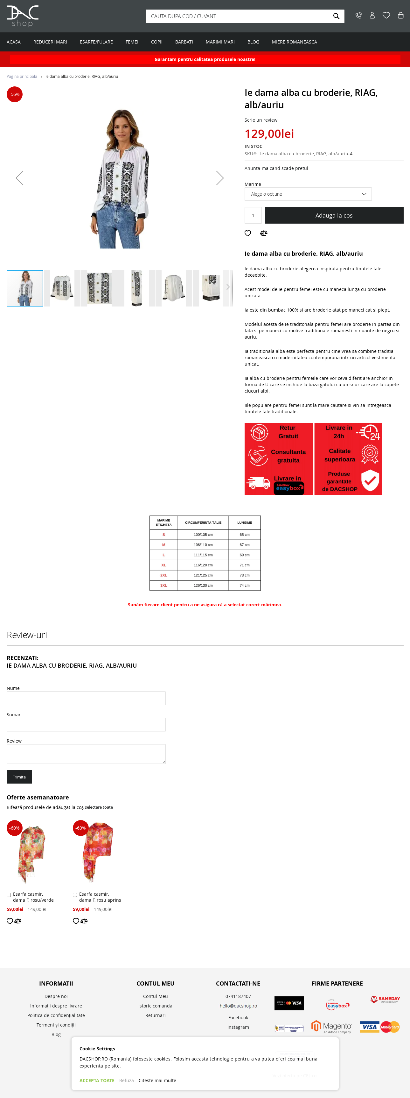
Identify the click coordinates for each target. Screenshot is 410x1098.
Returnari (155, 1015)
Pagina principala (22, 76)
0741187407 (238, 996)
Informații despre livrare (56, 1006)
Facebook (238, 1017)
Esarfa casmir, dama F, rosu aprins (100, 897)
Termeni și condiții (56, 1025)
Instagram (238, 1027)
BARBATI (184, 42)
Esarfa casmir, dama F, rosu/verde (33, 897)
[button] (19, 177)
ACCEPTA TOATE (97, 1080)
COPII (157, 42)
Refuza (126, 1080)
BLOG (253, 42)
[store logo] (46, 16)
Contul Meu (155, 996)
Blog (56, 1034)
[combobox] (245, 16)
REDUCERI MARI (50, 42)
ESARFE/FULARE (96, 42)
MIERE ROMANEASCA (294, 42)
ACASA (14, 42)
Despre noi (56, 996)
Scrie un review (261, 120)
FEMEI (132, 42)
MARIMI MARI (220, 42)
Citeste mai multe (157, 1080)
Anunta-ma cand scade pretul (276, 168)
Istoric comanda (155, 1006)
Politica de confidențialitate (56, 1015)
